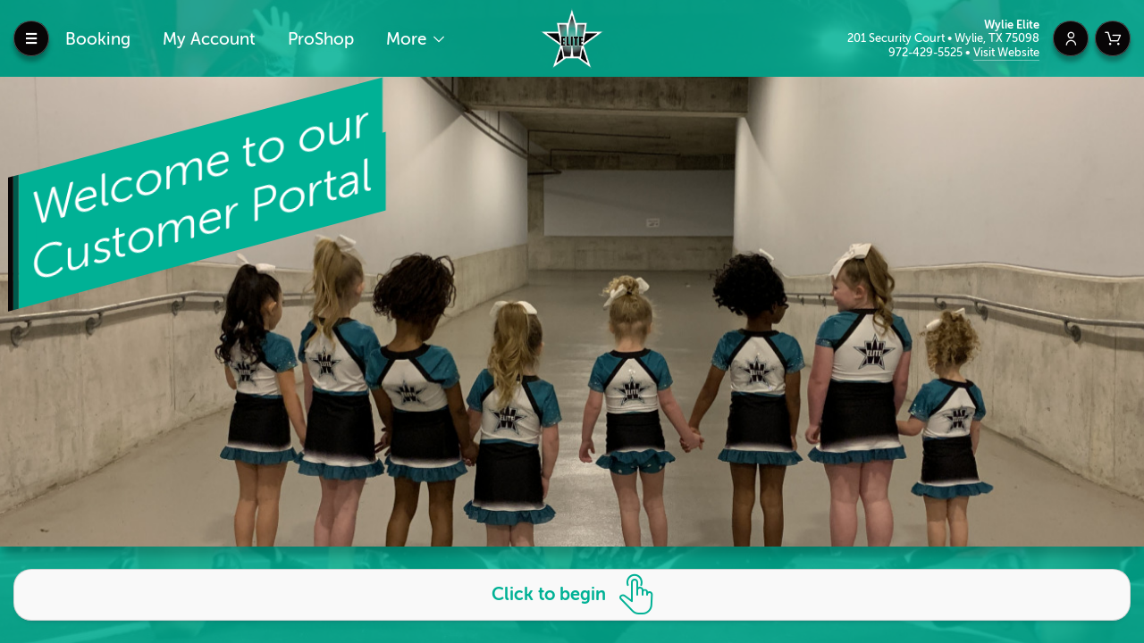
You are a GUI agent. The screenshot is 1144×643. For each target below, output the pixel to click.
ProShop (321, 38)
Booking (97, 38)
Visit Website (1006, 52)
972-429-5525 (926, 52)
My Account (209, 38)
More (408, 38)
